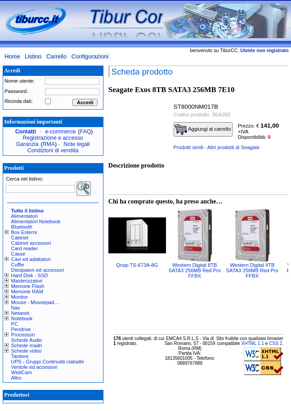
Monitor (19, 297)
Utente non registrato (264, 50)
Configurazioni (90, 56)
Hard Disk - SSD (29, 275)
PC (14, 324)
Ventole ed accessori (34, 367)
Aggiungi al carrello (203, 129)
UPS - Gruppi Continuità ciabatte (47, 361)
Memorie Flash (28, 286)
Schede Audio (26, 340)
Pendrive (21, 329)
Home (12, 56)
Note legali (76, 144)
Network (20, 313)
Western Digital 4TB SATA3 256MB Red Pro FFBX (252, 270)
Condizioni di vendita (53, 150)
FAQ (85, 131)
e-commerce (60, 131)
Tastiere (20, 356)
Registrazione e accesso (53, 138)
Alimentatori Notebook (36, 221)
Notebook (22, 318)
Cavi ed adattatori (31, 259)
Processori (23, 334)
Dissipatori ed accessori (37, 270)
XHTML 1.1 (252, 343)
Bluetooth (21, 227)
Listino (33, 56)
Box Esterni (24, 232)
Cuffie (17, 264)
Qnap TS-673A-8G (137, 265)
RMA (49, 144)
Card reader (24, 248)
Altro (16, 377)
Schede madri (26, 345)
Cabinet (20, 237)
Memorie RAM (27, 291)
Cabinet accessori (31, 243)
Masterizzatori (27, 280)
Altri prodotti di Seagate (233, 147)
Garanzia (27, 144)
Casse (18, 253)
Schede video (26, 351)
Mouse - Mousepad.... (35, 302)
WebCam (21, 372)
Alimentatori (24, 216)
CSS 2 (275, 343)
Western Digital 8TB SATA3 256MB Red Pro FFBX (195, 270)
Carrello (56, 56)
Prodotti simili (189, 147)
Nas (15, 307)
